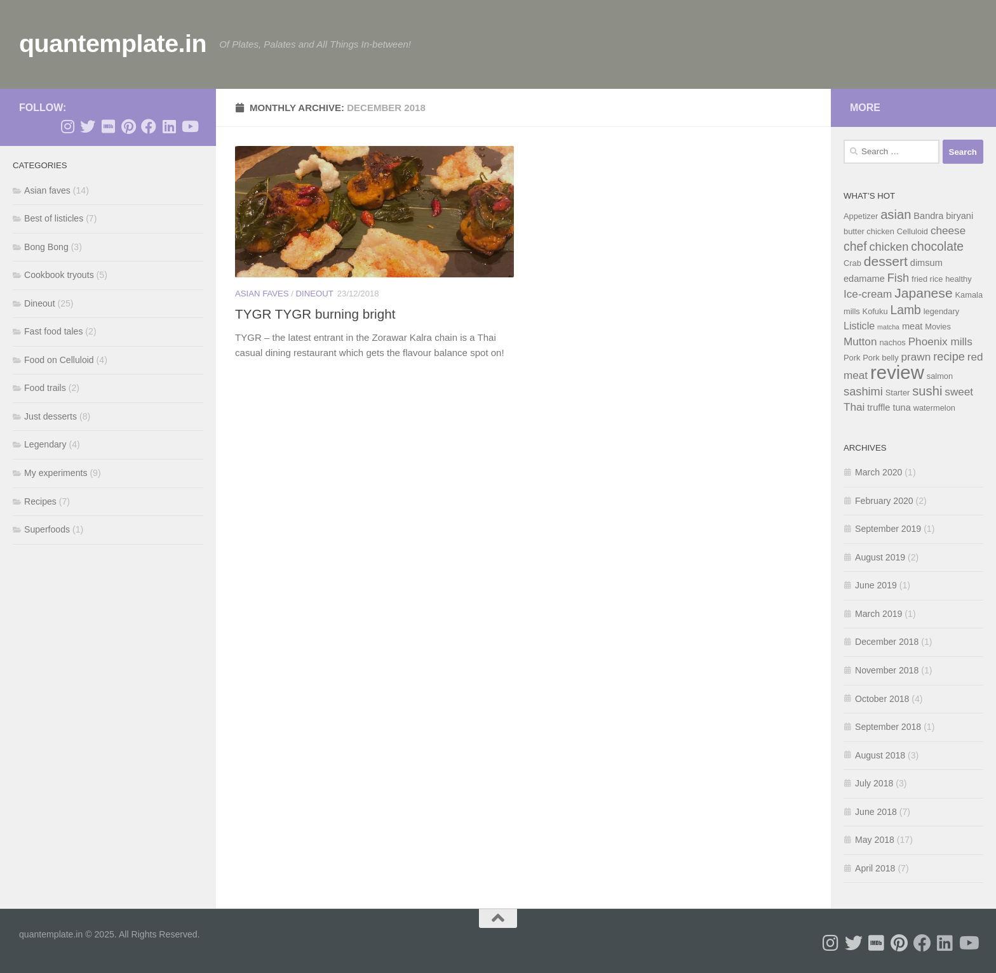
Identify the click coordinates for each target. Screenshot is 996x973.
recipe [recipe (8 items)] (949, 356)
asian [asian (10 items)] (895, 215)
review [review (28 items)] (897, 372)
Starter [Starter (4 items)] (897, 392)
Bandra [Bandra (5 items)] (928, 216)
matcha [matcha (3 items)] (888, 327)
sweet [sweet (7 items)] (959, 391)
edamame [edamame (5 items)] (864, 279)
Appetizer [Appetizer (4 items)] (861, 216)
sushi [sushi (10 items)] (927, 391)
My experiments (55, 473)
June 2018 (876, 812)
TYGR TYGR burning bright (315, 314)
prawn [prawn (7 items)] (916, 356)
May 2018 (874, 840)
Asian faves (262, 293)
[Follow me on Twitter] (87, 126)
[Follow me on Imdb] (108, 126)
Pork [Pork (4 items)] (852, 357)
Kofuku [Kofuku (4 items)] (875, 311)
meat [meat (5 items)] (912, 326)
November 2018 (887, 670)
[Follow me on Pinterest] (128, 126)
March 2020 (878, 472)
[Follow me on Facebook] (148, 126)
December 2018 (887, 642)
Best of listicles (53, 218)
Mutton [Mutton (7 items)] (860, 341)
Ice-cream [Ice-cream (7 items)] (868, 294)
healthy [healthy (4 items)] (958, 279)
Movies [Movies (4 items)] (938, 326)
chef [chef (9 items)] (855, 246)
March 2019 (878, 614)
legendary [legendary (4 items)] (941, 311)
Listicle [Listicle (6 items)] (859, 325)
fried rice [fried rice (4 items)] (927, 279)
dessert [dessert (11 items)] (886, 261)
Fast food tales (53, 331)
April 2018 (875, 868)
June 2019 (876, 585)
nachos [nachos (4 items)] (892, 342)
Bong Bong (46, 247)
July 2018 (874, 783)
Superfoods (47, 529)
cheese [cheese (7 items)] (948, 230)
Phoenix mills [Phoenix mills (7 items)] (940, 341)
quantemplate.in (112, 43)
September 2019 (888, 529)
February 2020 (884, 501)
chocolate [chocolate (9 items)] (937, 246)
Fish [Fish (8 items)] (898, 277)
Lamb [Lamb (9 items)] (905, 310)
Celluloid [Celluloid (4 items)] (912, 231)
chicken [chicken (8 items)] (888, 246)
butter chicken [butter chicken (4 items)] (869, 231)
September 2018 (888, 727)
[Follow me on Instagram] (67, 126)
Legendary (45, 444)
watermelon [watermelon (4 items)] (934, 408)
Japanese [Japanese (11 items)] (923, 293)
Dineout (314, 293)
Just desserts (50, 416)
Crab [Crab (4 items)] (852, 263)
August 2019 (880, 557)
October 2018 (882, 699)
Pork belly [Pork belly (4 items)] (880, 357)
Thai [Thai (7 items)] (854, 406)
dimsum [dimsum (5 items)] (926, 263)
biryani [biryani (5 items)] (959, 216)
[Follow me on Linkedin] (169, 126)
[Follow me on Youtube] (189, 126)
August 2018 (880, 755)
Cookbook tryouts (59, 275)
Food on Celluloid (59, 360)
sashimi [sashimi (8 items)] (863, 391)
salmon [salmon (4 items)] (940, 376)
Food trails (45, 388)
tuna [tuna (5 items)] (901, 407)
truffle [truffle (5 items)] (878, 407)
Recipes (40, 501)
